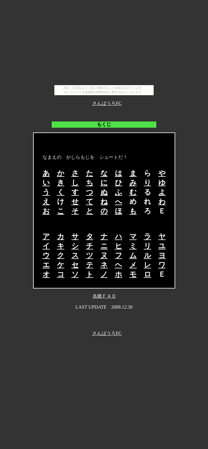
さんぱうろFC (107, 103)
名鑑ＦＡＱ (104, 296)
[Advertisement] (104, 43)
